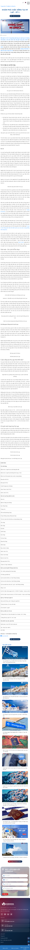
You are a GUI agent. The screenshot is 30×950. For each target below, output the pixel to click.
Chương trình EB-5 (4, 938)
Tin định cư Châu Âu (10, 6)
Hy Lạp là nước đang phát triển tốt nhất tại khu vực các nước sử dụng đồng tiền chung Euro (15, 227)
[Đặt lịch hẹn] (28, 938)
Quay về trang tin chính (15, 861)
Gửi (5, 894)
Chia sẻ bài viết (4, 636)
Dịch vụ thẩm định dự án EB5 (6, 940)
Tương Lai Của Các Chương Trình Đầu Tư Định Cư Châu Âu (15, 857)
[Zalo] (28, 945)
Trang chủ (3, 6)
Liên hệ (2, 942)
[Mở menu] (28, 3)
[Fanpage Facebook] (28, 941)
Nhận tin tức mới (15, 16)
